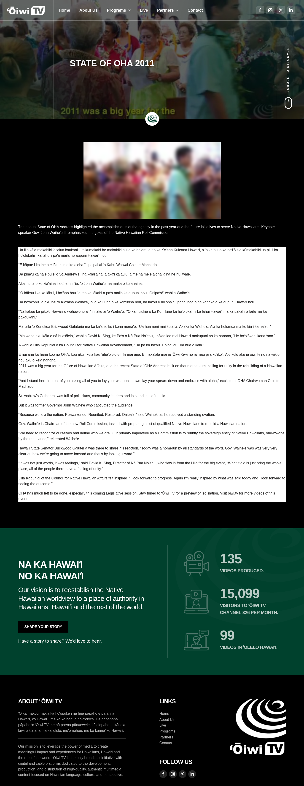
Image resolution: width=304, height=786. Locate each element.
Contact (195, 10)
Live (144, 10)
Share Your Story (43, 627)
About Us (88, 10)
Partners (165, 10)
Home (64, 10)
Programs (116, 10)
